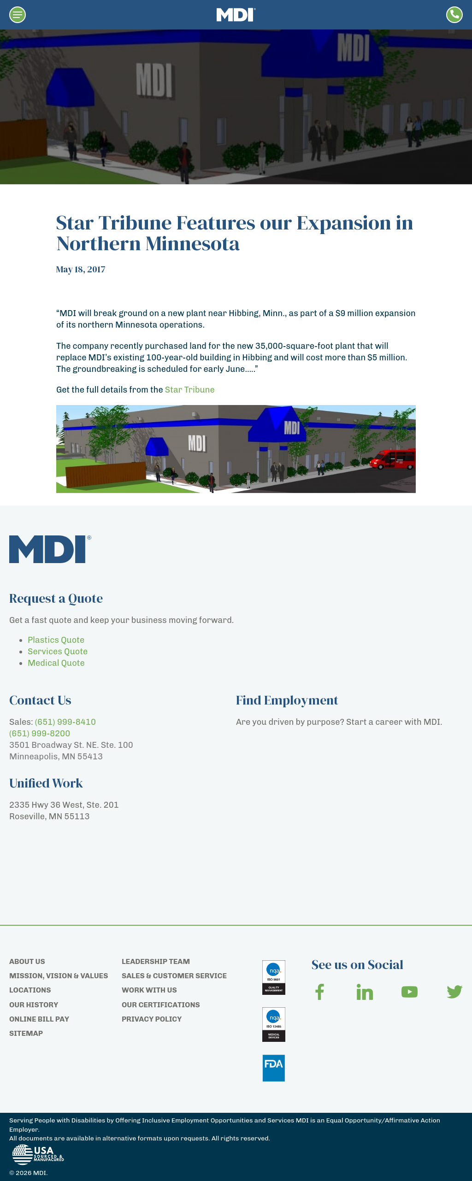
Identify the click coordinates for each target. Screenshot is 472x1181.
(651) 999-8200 (39, 734)
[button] (17, 14)
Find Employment (287, 700)
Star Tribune (190, 390)
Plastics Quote (56, 640)
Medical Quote (56, 663)
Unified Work (46, 783)
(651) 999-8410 (65, 722)
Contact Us (40, 700)
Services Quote (58, 651)
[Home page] (236, 15)
